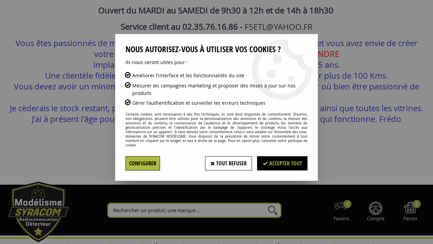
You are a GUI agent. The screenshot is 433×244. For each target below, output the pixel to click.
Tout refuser (228, 163)
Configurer (142, 163)
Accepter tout (282, 163)
